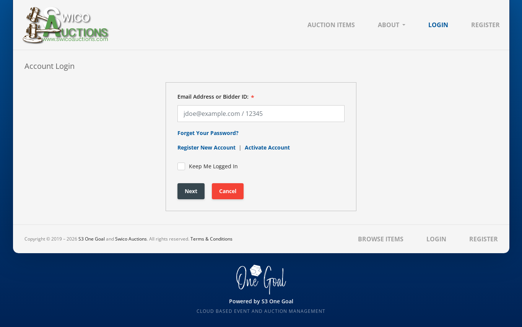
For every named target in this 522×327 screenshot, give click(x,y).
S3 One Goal (91, 239)
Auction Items (331, 25)
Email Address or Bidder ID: (213, 96)
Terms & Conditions (211, 239)
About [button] (388, 25)
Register (485, 25)
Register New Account (206, 147)
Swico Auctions (131, 239)
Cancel (227, 191)
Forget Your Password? (208, 133)
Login (438, 25)
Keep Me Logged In (207, 166)
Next (191, 191)
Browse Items (380, 239)
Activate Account (267, 147)
